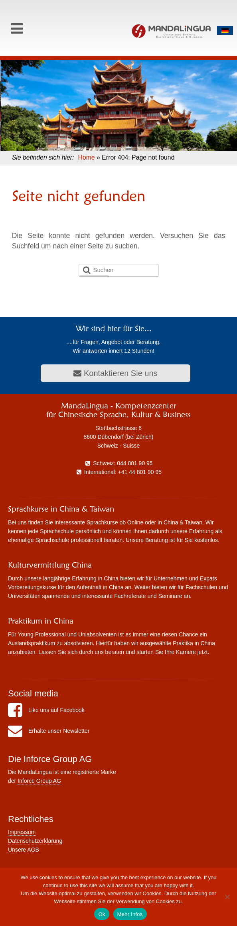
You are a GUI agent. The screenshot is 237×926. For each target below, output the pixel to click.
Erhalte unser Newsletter (48, 731)
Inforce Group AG (38, 781)
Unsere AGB (23, 849)
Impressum (22, 832)
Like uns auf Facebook (46, 710)
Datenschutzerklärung (35, 841)
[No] (227, 897)
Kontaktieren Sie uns (115, 373)
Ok (101, 914)
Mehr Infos (130, 914)
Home (86, 157)
